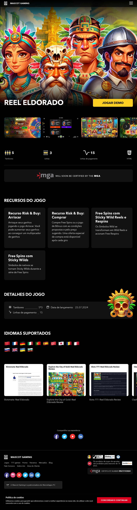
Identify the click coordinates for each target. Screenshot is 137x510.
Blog (50, 463)
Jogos (6, 463)
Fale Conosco (9, 466)
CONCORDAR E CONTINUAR (114, 500)
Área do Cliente (33, 466)
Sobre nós (21, 466)
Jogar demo (113, 103)
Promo (25, 463)
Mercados (43, 463)
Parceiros (33, 463)
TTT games (15, 463)
